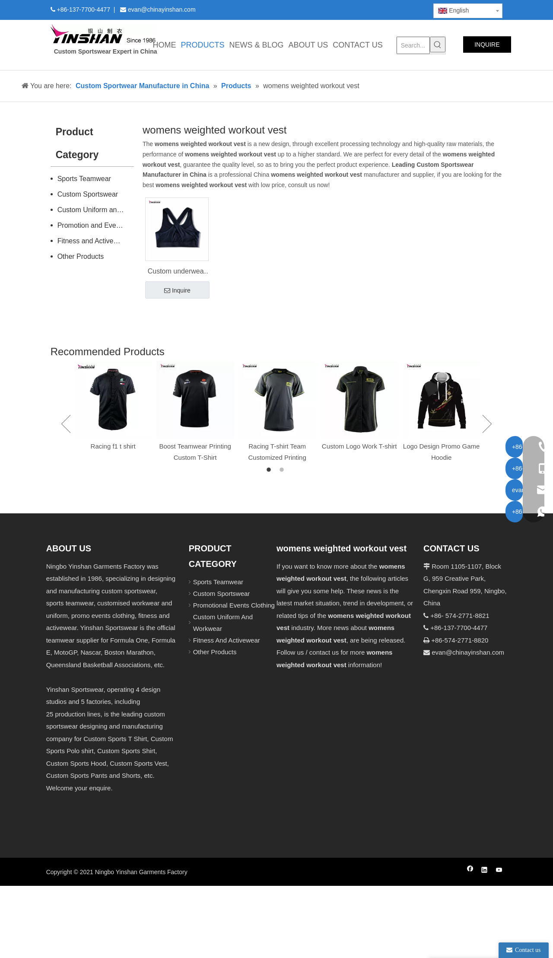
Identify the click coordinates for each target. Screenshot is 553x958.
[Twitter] (373, 9)
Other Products (80, 256)
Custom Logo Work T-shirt (359, 446)
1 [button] (270, 470)
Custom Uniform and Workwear (95, 209)
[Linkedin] (358, 9)
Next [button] (487, 424)
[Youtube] (387, 9)
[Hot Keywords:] (437, 44)
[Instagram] (402, 9)
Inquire (177, 291)
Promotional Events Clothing (234, 605)
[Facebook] (343, 9)
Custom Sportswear (87, 194)
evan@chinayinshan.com (468, 652)
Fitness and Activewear (93, 241)
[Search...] (413, 45)
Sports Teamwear (84, 178)
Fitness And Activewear (226, 640)
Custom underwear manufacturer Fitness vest (177, 272)
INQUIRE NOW (486, 47)
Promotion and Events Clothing (95, 225)
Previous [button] (65, 424)
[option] (113, 406)
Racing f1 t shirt (113, 446)
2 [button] (283, 470)
